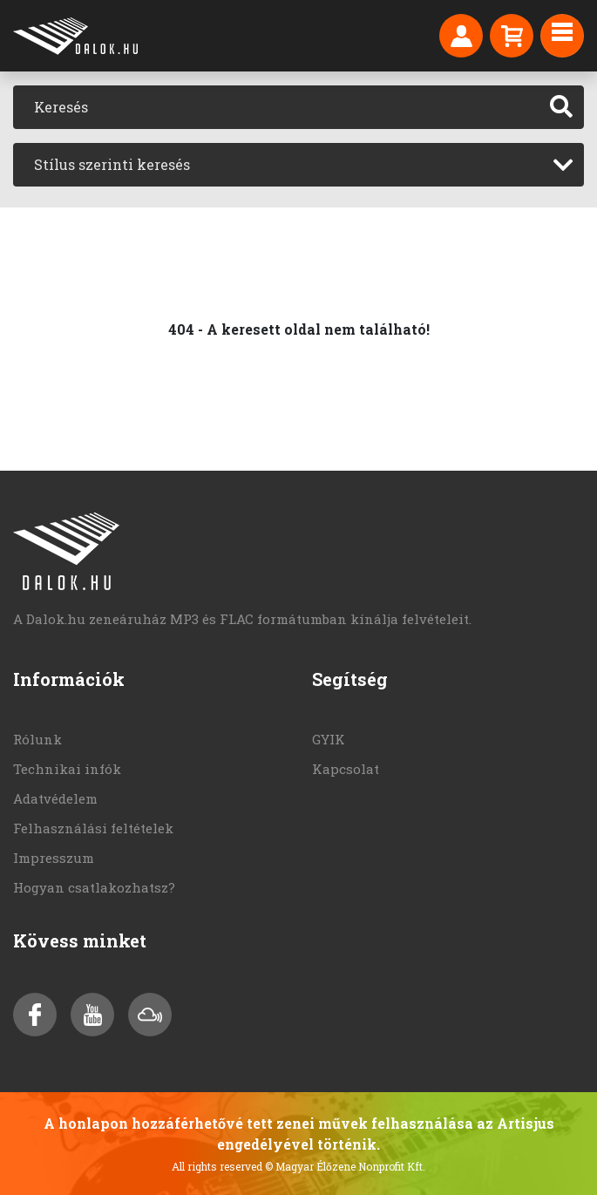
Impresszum (53, 857)
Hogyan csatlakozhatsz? (94, 887)
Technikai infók (67, 768)
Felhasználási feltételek (93, 828)
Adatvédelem (55, 798)
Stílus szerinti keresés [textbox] (112, 164)
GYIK (328, 739)
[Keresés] (276, 107)
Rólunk (37, 739)
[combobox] (298, 165)
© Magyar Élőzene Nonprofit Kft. (345, 1166)
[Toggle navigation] (562, 36)
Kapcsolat (345, 768)
